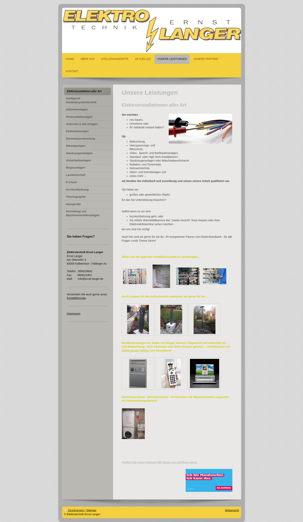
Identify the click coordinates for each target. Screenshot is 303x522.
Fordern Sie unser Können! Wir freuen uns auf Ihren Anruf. (160, 462)
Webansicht (232, 510)
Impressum (73, 313)
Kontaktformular (76, 298)
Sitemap (91, 510)
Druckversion (74, 510)
